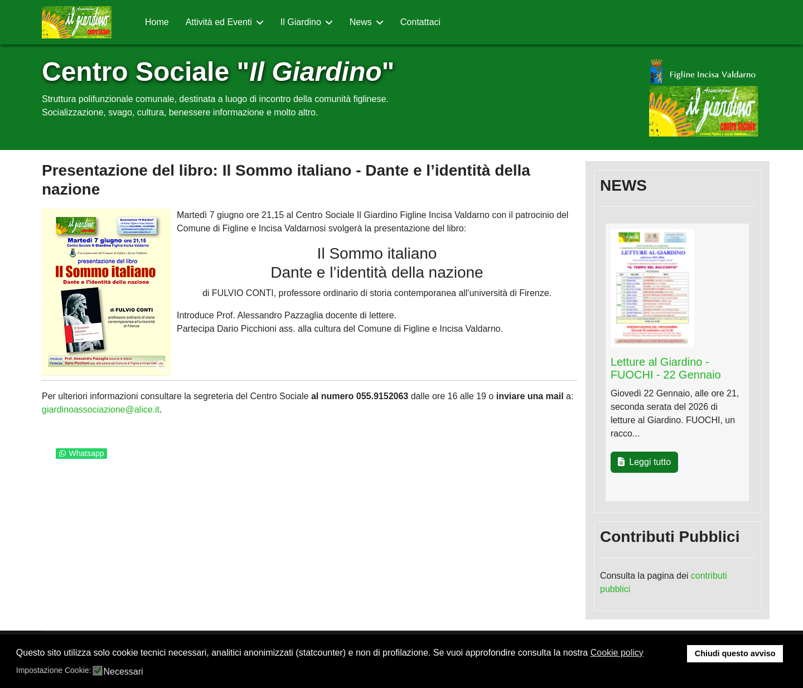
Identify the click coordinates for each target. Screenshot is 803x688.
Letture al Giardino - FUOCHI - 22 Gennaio (666, 368)
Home (157, 22)
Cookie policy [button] (617, 652)
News (361, 22)
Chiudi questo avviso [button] (735, 653)
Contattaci (420, 22)
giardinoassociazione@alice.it (100, 409)
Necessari (123, 671)
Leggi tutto (644, 462)
